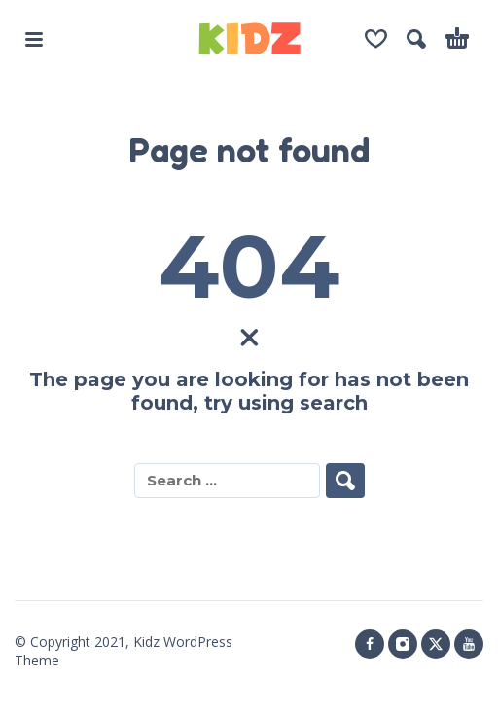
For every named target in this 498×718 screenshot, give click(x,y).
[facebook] (369, 644)
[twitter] (435, 644)
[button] (34, 39)
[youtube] (468, 644)
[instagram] (402, 644)
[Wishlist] (376, 39)
